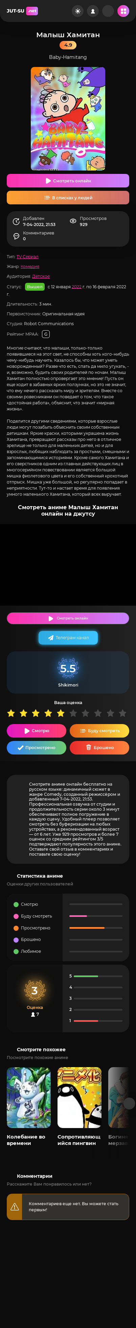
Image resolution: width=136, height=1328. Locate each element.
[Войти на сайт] (93, 11)
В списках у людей (72, 197)
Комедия (30, 266)
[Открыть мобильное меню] (123, 11)
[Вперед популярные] (129, 1103)
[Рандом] (108, 11)
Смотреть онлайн (72, 180)
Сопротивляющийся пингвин (79, 1139)
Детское (41, 276)
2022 (77, 286)
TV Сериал (28, 256)
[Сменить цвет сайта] (78, 11)
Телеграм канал (72, 637)
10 (124, 713)
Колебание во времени (26, 1139)
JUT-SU (22, 11)
